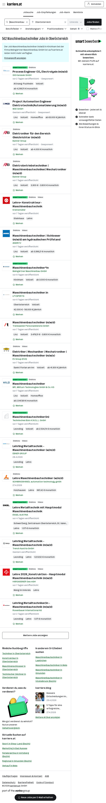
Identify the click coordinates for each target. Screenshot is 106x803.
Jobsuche (28, 12)
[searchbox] (16, 22)
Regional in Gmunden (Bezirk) (17, 761)
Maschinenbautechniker (23, 38)
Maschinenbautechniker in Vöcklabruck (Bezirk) (48, 679)
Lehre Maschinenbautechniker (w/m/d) (38, 478)
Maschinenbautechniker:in (30, 292)
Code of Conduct (45, 782)
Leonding (18, 429)
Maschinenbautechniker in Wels (51, 665)
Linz (16, 117)
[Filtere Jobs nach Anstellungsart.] (36, 29)
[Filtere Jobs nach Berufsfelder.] (15, 29)
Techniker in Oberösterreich (16, 653)
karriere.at (9, 738)
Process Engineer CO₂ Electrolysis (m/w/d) (40, 71)
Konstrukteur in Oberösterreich (10, 660)
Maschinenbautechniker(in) (31, 416)
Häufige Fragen (10, 776)
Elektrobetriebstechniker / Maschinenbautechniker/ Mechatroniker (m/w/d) (39, 169)
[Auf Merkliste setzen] (18, 93)
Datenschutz (8, 782)
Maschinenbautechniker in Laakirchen (48, 659)
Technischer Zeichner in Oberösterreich (14, 676)
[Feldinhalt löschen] (26, 22)
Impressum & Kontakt (31, 776)
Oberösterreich (58, 38)
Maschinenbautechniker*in (31, 267)
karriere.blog (43, 687)
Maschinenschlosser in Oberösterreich (14, 668)
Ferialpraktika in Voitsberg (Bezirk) (15, 755)
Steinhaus (19, 218)
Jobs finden (93, 22)
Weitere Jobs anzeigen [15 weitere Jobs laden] (35, 635)
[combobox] (16, 22)
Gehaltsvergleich (11, 728)
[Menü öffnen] (4, 4)
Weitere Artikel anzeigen (47, 717)
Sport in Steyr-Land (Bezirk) (16, 743)
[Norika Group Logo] (16, 791)
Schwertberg (20, 523)
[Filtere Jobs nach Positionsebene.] (58, 29)
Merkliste (78, 12)
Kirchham (18, 279)
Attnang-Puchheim (23, 83)
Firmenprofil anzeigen (15, 58)
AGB (47, 776)
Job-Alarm (64, 12)
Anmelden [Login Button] (94, 4)
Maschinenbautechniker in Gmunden (48, 671)
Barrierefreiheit (26, 782)
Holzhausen (20, 490)
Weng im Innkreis (22, 590)
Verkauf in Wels (9, 765)
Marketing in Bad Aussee (14, 748)
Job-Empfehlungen (46, 12)
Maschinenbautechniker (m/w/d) (34, 322)
